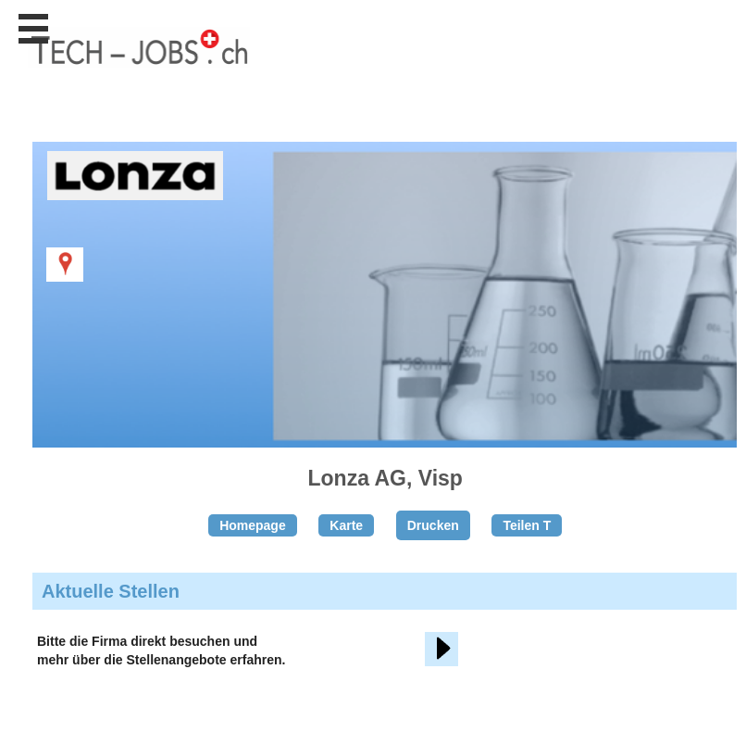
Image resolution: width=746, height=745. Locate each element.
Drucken (433, 525)
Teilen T (527, 525)
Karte (346, 525)
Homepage (252, 525)
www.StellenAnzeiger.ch (139, 64)
